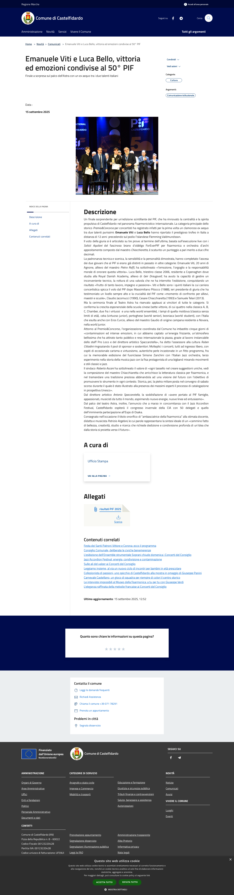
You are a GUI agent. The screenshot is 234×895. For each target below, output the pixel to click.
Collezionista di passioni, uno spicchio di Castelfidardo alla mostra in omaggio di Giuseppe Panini (143, 573)
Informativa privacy (128, 847)
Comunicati (54, 44)
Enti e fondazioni (30, 800)
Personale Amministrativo (35, 812)
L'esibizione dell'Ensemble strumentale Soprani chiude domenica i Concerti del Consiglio (137, 555)
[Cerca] (209, 18)
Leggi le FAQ (76, 852)
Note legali (124, 852)
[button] (117, 889)
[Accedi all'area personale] (196, 4)
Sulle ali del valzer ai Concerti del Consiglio (110, 564)
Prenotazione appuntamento (85, 835)
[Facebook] (171, 18)
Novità (40, 44)
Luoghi (169, 810)
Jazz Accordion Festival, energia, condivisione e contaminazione (123, 559)
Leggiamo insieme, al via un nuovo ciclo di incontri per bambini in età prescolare (132, 568)
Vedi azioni (174, 66)
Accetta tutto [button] (104, 882)
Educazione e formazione (131, 782)
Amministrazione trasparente (134, 835)
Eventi (169, 816)
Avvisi (169, 794)
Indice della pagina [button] (38, 206)
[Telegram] (179, 18)
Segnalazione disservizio (83, 841)
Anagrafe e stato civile (82, 783)
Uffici (24, 794)
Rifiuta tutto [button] (130, 882)
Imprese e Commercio (81, 788)
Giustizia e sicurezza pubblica (134, 788)
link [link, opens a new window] (148, 875)
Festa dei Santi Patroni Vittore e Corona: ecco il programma (120, 545)
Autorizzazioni (125, 806)
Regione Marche (30, 4)
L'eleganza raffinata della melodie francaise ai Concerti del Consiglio (125, 586)
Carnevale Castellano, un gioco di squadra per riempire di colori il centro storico (132, 577)
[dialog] (117, 875)
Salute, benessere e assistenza (134, 800)
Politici (25, 806)
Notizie (170, 783)
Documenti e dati (30, 818)
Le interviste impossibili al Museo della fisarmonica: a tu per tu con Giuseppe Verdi (134, 582)
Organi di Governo (31, 783)
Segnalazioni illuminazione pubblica (89, 847)
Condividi (173, 60)
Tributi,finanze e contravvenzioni (136, 794)
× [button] (230, 859)
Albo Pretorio (125, 841)
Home (28, 44)
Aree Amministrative (33, 788)
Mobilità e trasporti (80, 794)
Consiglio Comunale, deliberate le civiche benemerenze (117, 550)
